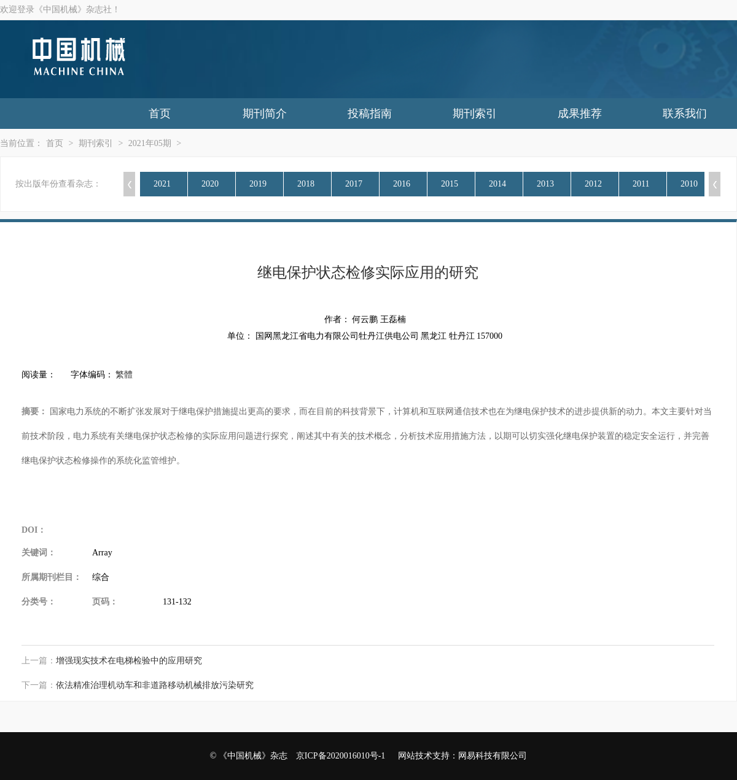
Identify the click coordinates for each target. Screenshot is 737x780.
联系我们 (685, 113)
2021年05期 (149, 143)
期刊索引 (475, 113)
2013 (545, 183)
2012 (593, 183)
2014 (497, 183)
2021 (162, 183)
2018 (305, 183)
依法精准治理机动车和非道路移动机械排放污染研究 (155, 685)
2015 (449, 183)
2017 (353, 183)
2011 (641, 183)
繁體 (124, 374)
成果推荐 (580, 113)
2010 (689, 183)
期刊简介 (265, 113)
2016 (401, 183)
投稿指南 (370, 113)
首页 (160, 113)
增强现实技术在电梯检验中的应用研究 (129, 660)
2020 (210, 183)
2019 (258, 183)
